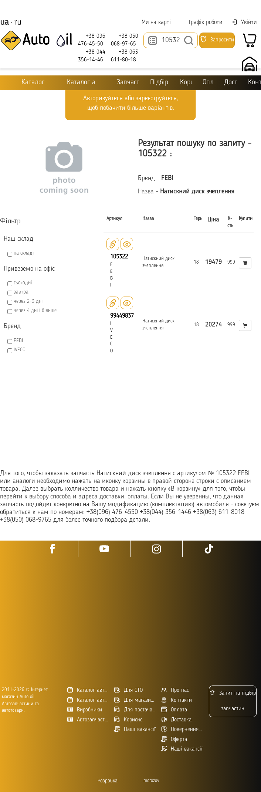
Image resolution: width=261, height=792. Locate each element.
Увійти (244, 22)
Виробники (84, 710)
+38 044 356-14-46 (91, 55)
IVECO (20, 349)
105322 (119, 257)
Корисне (185, 82)
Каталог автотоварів (88, 690)
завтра (21, 292)
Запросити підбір (217, 41)
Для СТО (128, 690)
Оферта (174, 739)
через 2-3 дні (28, 301)
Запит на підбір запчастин (233, 701)
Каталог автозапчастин (88, 700)
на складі (24, 253)
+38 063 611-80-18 (124, 55)
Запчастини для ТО (122, 82)
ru (17, 22)
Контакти (176, 700)
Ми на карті (151, 22)
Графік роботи (201, 22)
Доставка (230, 82)
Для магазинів (135, 700)
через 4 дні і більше (35, 310)
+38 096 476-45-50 (91, 40)
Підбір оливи (159, 82)
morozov (151, 780)
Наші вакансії (182, 749)
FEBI (18, 340)
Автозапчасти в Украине (88, 720)
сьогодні (23, 282)
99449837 (122, 316)
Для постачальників (135, 710)
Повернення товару (182, 729)
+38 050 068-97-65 (124, 40)
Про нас (175, 690)
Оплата (208, 82)
